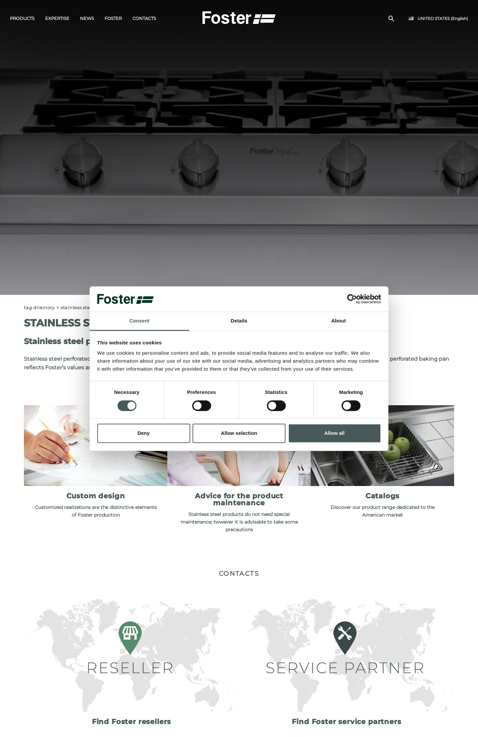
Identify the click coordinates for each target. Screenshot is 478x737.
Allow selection (239, 433)
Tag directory (39, 307)
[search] (391, 19)
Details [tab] (239, 321)
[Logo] (239, 17)
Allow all (334, 433)
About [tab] (338, 321)
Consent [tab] (139, 321)
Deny (143, 433)
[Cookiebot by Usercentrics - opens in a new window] (352, 299)
